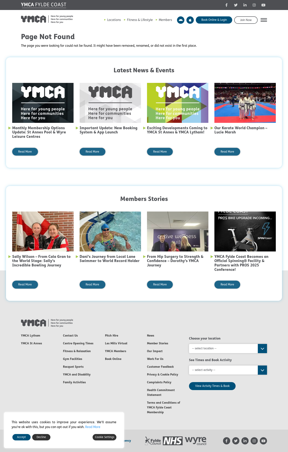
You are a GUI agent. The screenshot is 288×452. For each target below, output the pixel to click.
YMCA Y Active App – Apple (190, 20)
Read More (25, 151)
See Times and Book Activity (210, 360)
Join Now (246, 20)
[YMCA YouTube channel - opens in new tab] (263, 5)
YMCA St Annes (31, 343)
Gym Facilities (72, 359)
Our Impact (155, 351)
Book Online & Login (214, 20)
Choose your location (205, 338)
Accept (21, 437)
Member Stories (157, 343)
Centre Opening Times (78, 343)
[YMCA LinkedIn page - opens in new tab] (245, 5)
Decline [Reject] (41, 437)
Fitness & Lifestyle (140, 20)
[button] (264, 20)
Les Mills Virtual (116, 343)
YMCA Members (115, 351)
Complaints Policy (159, 382)
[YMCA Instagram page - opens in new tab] (254, 5)
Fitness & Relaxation (77, 351)
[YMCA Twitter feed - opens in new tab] (235, 5)
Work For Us (155, 359)
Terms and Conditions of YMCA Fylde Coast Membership (163, 407)
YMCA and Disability (77, 374)
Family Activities (74, 382)
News (150, 335)
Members (165, 20)
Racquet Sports (73, 367)
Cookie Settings (104, 437)
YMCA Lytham (30, 335)
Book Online (113, 359)
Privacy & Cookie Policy (162, 374)
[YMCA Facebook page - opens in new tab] (226, 5)
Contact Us (70, 335)
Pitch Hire (111, 335)
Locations (114, 20)
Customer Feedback (160, 367)
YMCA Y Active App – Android (180, 20)
